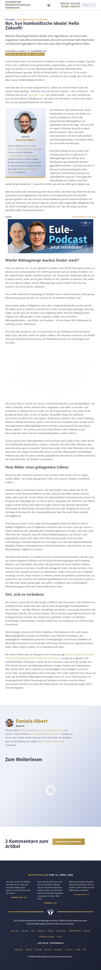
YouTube (47, 949)
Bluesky (29, 949)
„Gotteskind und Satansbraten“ (23, 155)
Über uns (64, 3)
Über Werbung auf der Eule (84, 217)
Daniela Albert (25, 140)
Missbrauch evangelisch (18, 5)
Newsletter (61, 931)
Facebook (69, 949)
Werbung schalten (46, 936)
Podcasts (75, 6)
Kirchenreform (13, 2)
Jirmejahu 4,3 (19, 897)
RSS (84, 949)
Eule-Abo (75, 3)
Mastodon (19, 949)
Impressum (46, 956)
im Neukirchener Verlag (52, 741)
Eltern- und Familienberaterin (22, 149)
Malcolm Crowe (37, 94)
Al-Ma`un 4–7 (81, 894)
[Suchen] (87, 5)
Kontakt (86, 931)
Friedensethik (12, 8)
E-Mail (77, 949)
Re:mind (65, 6)
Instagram (27, 145)
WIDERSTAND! (75, 931)
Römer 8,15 (50, 903)
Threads (38, 949)
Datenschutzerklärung (62, 956)
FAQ (32, 931)
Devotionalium (38, 875)
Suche (59, 936)
